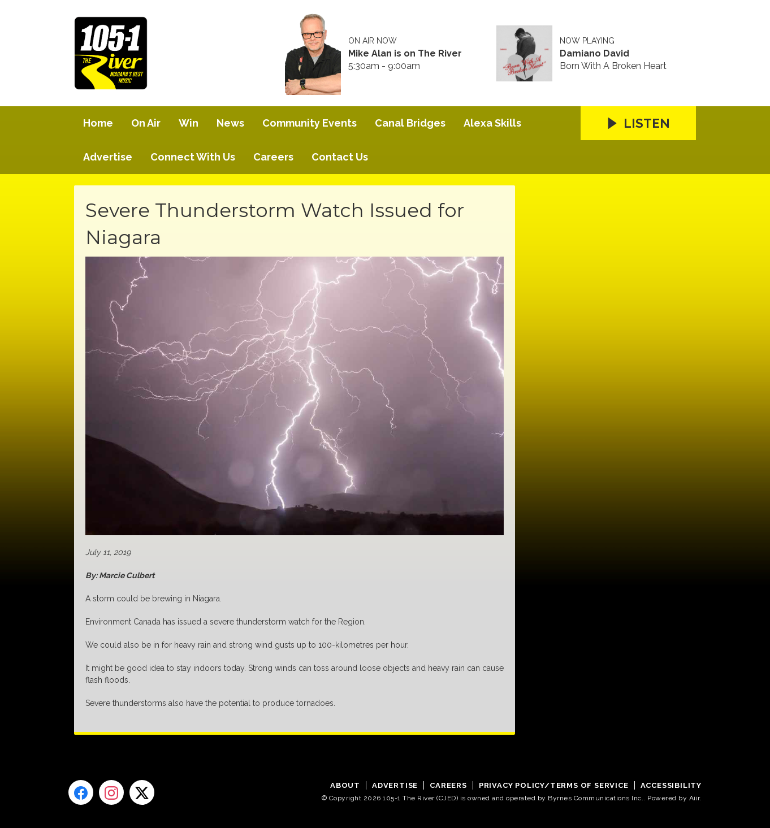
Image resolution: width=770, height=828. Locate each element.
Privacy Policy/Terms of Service (554, 785)
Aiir (694, 798)
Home (98, 123)
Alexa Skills (492, 123)
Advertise (107, 157)
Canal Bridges (410, 123)
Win (188, 123)
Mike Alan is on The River (405, 54)
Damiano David (594, 54)
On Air (146, 123)
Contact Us (340, 157)
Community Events (309, 123)
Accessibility (671, 785)
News (230, 123)
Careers (273, 157)
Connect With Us (192, 157)
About (345, 785)
